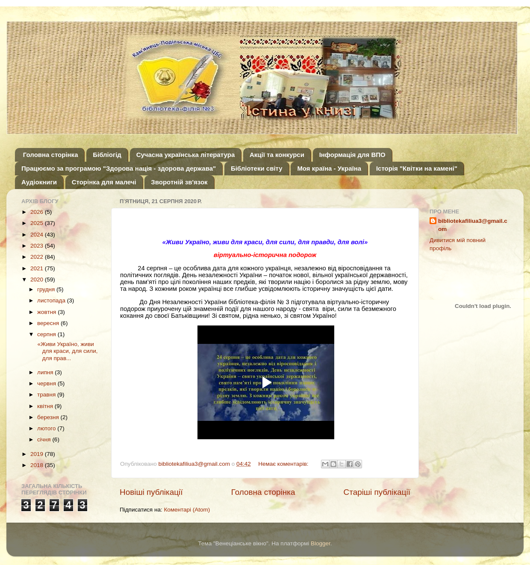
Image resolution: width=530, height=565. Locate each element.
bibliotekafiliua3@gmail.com (472, 225)
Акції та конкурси (277, 154)
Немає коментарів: (284, 464)
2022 (37, 257)
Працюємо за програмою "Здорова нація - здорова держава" (118, 168)
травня (47, 394)
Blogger (320, 543)
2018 (37, 465)
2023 (37, 246)
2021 (37, 268)
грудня (46, 289)
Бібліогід (107, 154)
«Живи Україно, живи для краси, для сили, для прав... (67, 351)
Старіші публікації (377, 492)
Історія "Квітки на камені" (416, 168)
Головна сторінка (50, 154)
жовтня (47, 312)
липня (46, 372)
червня (47, 383)
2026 (37, 212)
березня (49, 417)
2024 (37, 234)
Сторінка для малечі (104, 182)
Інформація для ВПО (352, 154)
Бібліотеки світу (257, 168)
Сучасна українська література (185, 154)
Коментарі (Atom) (187, 509)
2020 (37, 279)
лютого (47, 428)
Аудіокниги (39, 182)
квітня (46, 406)
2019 (37, 454)
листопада (52, 300)
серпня (47, 334)
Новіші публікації (151, 492)
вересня (49, 323)
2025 (37, 223)
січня (44, 439)
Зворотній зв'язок (179, 182)
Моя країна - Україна (329, 168)
